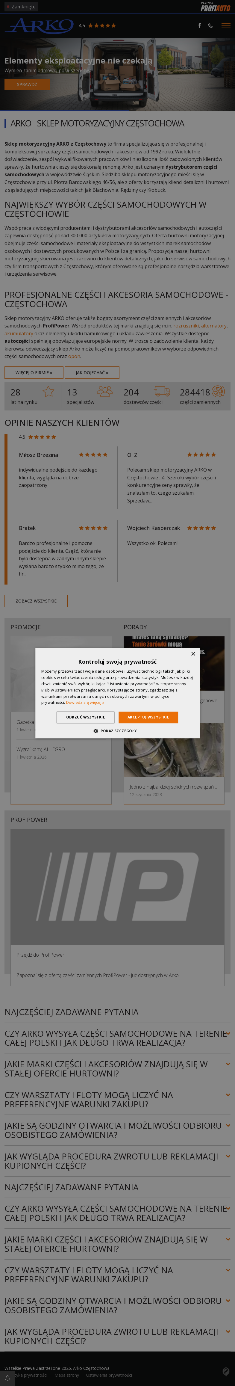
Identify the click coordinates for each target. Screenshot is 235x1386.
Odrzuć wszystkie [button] (85, 717)
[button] (117, 731)
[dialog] (117, 693)
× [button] (193, 654)
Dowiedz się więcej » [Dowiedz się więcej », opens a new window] (85, 702)
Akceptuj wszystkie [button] (148, 717)
